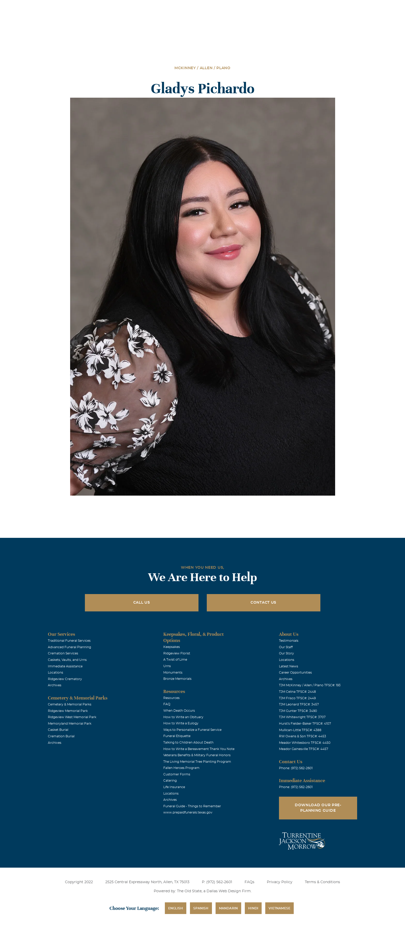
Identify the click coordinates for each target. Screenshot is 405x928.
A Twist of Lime (175, 659)
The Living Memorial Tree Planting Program (197, 761)
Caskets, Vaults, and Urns (67, 659)
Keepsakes (171, 646)
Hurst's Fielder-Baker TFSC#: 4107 (305, 723)
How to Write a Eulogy (180, 723)
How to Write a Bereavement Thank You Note (198, 749)
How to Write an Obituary (183, 717)
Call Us (141, 602)
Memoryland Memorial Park (69, 723)
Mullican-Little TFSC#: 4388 (300, 730)
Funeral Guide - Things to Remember (192, 806)
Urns (167, 666)
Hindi (253, 908)
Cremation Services (63, 653)
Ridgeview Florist (176, 653)
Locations (214, 7)
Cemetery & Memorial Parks (69, 704)
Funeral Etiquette (176, 736)
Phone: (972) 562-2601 (296, 768)
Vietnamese (279, 908)
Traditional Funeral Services (69, 640)
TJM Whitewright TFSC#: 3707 (302, 717)
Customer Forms (176, 774)
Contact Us (263, 602)
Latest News (288, 666)
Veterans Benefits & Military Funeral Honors (197, 755)
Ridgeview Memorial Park (68, 710)
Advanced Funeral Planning (69, 647)
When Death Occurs (179, 710)
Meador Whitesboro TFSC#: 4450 (304, 742)
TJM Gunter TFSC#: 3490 (298, 710)
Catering (170, 780)
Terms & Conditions (322, 882)
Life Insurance (174, 787)
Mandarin (228, 908)
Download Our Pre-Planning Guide (318, 807)
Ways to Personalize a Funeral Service (192, 729)
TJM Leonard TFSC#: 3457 (299, 704)
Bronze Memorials (177, 678)
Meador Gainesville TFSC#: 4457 (303, 749)
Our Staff (286, 647)
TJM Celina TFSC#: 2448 (297, 691)
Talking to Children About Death (188, 742)
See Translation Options (279, 8)
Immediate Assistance (65, 666)
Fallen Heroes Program (181, 767)
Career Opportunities (295, 672)
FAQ (166, 704)
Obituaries (243, 7)
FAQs (249, 882)
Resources (171, 697)
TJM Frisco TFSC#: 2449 (297, 698)
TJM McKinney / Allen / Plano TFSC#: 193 (310, 685)
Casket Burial (58, 729)
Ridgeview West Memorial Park (72, 717)
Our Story (286, 653)
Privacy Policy (279, 882)
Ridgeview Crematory (65, 679)
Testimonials (288, 640)
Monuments (172, 672)
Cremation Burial (61, 736)
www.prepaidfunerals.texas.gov (187, 812)
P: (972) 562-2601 (217, 882)
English (175, 908)
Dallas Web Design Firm (229, 891)
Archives (54, 685)
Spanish (200, 908)
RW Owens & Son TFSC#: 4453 (302, 736)
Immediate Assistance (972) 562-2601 (335, 7)
